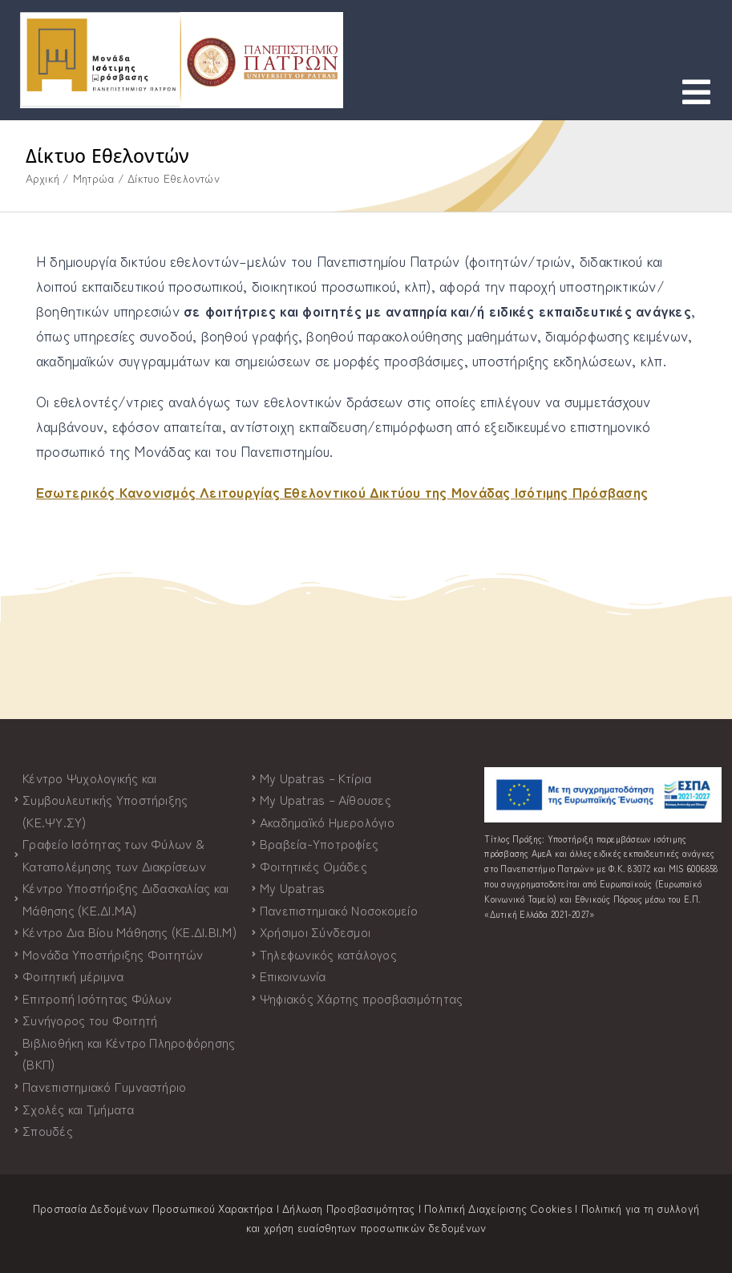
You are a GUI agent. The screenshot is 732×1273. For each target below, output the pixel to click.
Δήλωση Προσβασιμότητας (348, 1208)
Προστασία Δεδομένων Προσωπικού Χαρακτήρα (153, 1208)
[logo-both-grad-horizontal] (181, 18)
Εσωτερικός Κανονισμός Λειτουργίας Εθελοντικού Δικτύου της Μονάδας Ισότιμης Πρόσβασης (342, 491)
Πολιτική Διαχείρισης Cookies (498, 1208)
